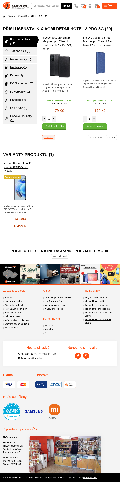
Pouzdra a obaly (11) (17, 41)
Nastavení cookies (54, 309)
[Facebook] (78, 356)
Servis (48, 333)
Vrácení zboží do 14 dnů (17, 320)
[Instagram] (86, 356)
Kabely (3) (13, 75)
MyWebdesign (90, 477)
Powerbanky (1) (17, 92)
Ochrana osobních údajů (17, 324)
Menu (109, 5)
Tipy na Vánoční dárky (96, 297)
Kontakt (8, 297)
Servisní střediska (13, 312)
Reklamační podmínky (16, 309)
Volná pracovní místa (55, 305)
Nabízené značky (53, 301)
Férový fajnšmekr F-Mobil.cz (58, 297)
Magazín (49, 325)
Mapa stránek (11, 327)
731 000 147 (25, 354)
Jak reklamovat (12, 316)
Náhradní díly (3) (17, 59)
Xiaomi (11, 16)
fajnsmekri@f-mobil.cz (30, 358)
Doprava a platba (13, 301)
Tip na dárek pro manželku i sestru (98, 314)
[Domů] (3, 16)
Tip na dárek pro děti (95, 301)
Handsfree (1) (15, 100)
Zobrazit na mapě (11, 452)
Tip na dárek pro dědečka (97, 309)
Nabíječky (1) (15, 67)
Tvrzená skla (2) (17, 51)
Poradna (49, 329)
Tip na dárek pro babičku (97, 305)
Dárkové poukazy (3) (18, 118)
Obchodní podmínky (15, 305)
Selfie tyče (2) (15, 108)
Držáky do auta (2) (18, 84)
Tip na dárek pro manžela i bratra (98, 321)
